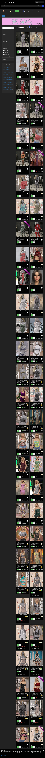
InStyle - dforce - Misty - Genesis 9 (23, 640)
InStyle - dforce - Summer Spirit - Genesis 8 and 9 (26, 449)
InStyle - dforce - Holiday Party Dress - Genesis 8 (26, 95)
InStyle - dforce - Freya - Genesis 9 (38, 166)
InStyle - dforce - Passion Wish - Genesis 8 (11, 74)
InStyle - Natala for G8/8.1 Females (9, 84)
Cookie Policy (37, 754)
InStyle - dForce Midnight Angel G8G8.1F (25, 614)
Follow (16, 11)
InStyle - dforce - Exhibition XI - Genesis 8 (25, 119)
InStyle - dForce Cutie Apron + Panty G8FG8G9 (26, 333)
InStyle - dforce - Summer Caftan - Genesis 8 (25, 518)
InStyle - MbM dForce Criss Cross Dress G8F (26, 565)
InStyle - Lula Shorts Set (7, 67)
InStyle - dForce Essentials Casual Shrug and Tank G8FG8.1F (29, 214)
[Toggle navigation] (2, 2)
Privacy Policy (3, 755)
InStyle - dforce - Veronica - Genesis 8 (10, 89)
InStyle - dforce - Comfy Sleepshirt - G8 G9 (25, 716)
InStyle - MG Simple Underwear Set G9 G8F (25, 47)
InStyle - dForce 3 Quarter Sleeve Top (24, 191)
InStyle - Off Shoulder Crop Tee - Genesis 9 (25, 72)
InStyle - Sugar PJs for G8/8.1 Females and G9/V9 (12, 87)
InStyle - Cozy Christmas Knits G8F (38, 667)
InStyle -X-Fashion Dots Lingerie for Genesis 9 (26, 380)
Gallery (30, 11)
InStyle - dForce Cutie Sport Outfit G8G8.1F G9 (26, 403)
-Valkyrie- (19, 50)
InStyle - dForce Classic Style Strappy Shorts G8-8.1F (27, 472)
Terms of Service (27, 754)
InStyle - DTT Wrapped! (21, 262)
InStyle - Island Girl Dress (36, 426)
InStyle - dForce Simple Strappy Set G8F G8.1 (26, 357)
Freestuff (35, 11)
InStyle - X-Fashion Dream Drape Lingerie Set (26, 143)
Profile (21, 11)
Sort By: (22, 29)
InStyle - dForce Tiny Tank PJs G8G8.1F (10, 79)
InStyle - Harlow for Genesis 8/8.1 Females (25, 693)
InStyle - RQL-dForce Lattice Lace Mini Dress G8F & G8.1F (28, 310)
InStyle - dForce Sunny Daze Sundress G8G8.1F (26, 495)
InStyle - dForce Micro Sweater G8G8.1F (25, 742)
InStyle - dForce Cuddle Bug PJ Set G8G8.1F (11, 82)
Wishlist (39, 11)
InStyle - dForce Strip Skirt (8, 72)
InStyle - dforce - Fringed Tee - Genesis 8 (25, 542)
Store (25, 11)
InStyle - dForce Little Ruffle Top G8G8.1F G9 (26, 426)
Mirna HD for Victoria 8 (35, 285)
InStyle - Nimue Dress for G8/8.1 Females (11, 77)
